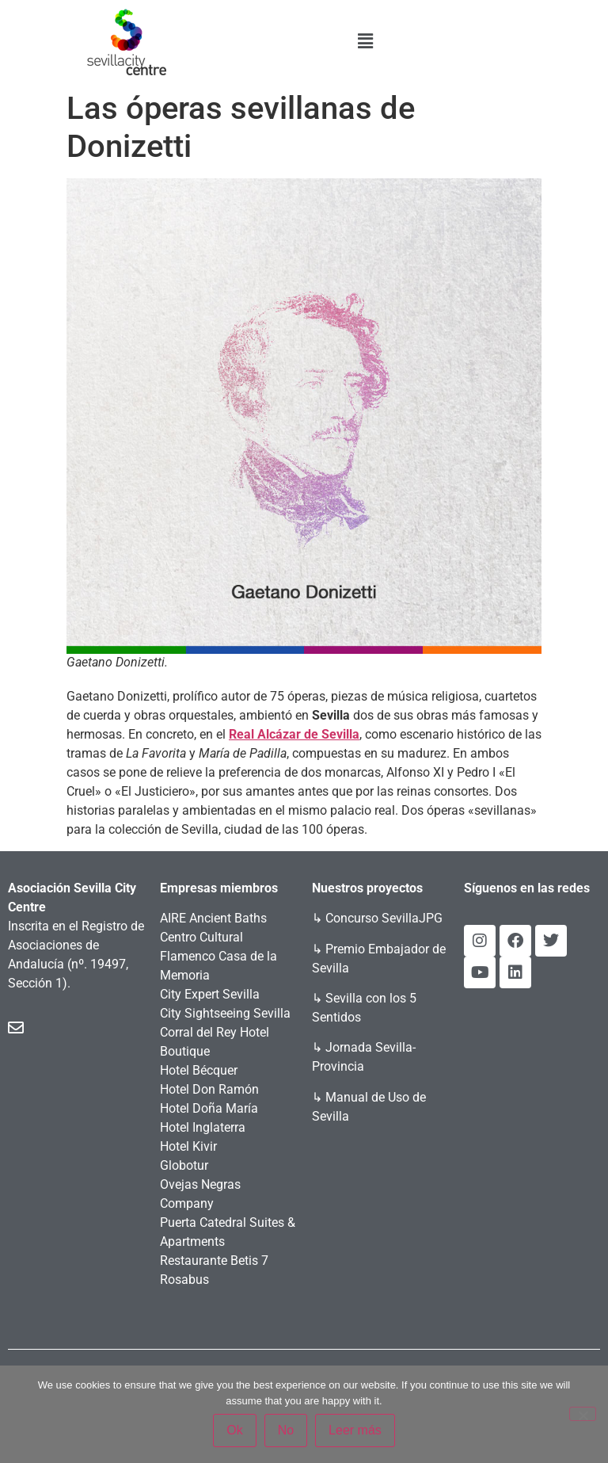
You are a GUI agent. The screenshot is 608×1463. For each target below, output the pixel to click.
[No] (582, 1414)
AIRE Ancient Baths (213, 918)
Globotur (184, 1165)
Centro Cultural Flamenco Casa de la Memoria (218, 956)
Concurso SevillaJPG (384, 918)
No (286, 1430)
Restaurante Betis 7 (214, 1260)
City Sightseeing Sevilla (225, 1013)
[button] (365, 41)
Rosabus (184, 1279)
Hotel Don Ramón (209, 1089)
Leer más (355, 1430)
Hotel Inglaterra (202, 1127)
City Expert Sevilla (210, 994)
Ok (234, 1430)
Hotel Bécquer (199, 1070)
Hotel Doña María (209, 1108)
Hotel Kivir (188, 1146)
